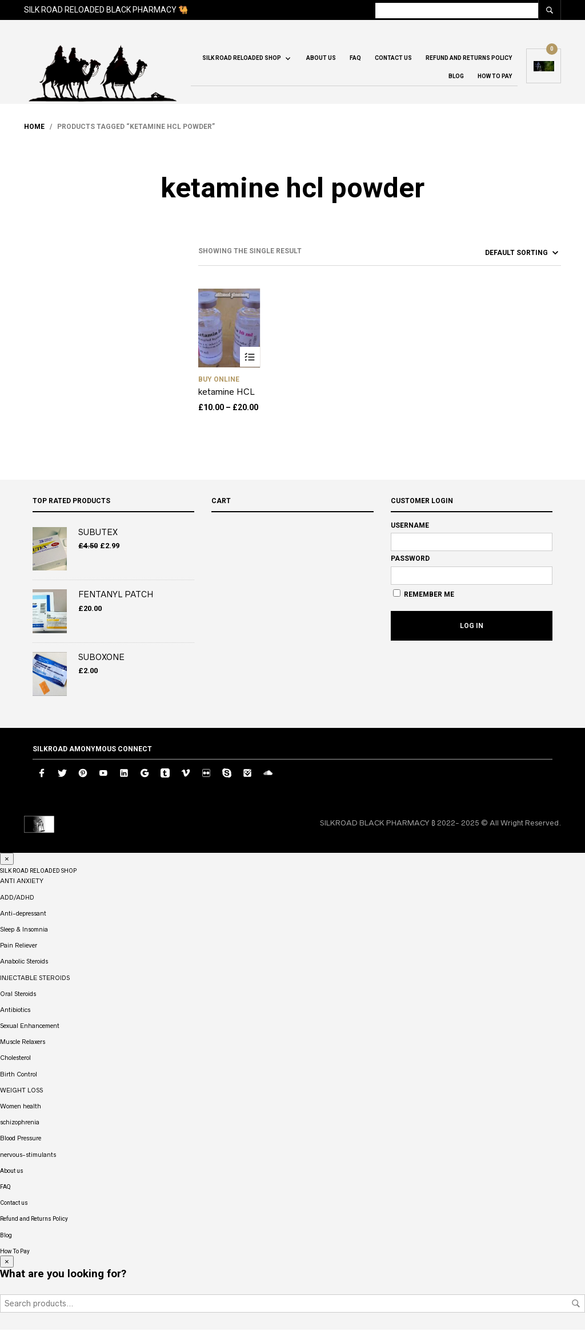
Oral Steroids (18, 995)
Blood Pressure (20, 1140)
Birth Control (18, 1075)
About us (321, 59)
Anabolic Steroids (24, 963)
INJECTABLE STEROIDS (35, 979)
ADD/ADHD (17, 899)
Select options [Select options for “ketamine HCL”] (250, 359)
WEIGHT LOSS (21, 1092)
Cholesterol (15, 1059)
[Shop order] (501, 254)
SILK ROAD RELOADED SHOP (241, 59)
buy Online (218, 382)
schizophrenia (19, 1124)
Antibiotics (15, 1012)
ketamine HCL (226, 394)
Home (34, 129)
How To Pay (495, 78)
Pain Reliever (18, 947)
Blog (456, 78)
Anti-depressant (23, 915)
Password (410, 561)
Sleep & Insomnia (24, 931)
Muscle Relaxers (22, 1044)
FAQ (355, 59)
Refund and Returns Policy (469, 59)
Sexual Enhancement (29, 1028)
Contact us (393, 59)
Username (410, 527)
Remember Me (423, 596)
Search (575, 1305)
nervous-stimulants (28, 1156)
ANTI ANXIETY (21, 883)
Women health (20, 1108)
